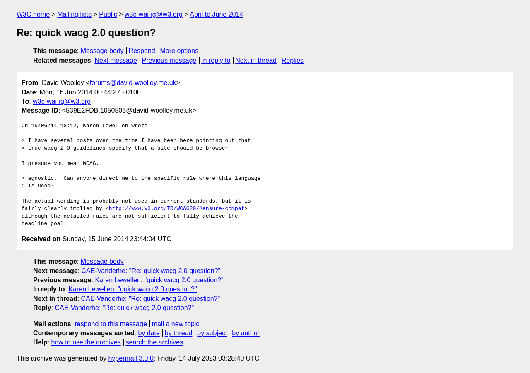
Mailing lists (74, 14)
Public (108, 14)
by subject (212, 333)
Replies (293, 60)
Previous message (169, 60)
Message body (102, 50)
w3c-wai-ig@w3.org (154, 14)
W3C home (33, 14)
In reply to (215, 60)
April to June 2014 (216, 14)
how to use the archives (86, 342)
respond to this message (111, 323)
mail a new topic (176, 323)
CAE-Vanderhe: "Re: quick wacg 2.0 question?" (151, 270)
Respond (142, 50)
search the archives (154, 342)
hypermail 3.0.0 (130, 358)
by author (246, 333)
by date (148, 333)
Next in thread (256, 60)
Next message (116, 60)
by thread (179, 333)
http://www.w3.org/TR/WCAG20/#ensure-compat (177, 209)
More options (179, 50)
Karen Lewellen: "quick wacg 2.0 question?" (159, 279)
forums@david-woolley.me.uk (133, 82)
